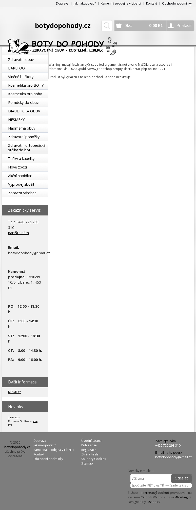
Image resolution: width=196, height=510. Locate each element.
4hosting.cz (183, 497)
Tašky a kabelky (21, 158)
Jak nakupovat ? (85, 3)
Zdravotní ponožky (24, 136)
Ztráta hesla (90, 454)
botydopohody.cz (63, 25)
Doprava (62, 3)
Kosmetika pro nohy (25, 93)
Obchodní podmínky (177, 3)
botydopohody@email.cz (173, 457)
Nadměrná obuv (21, 128)
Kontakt (151, 3)
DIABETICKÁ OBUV (24, 111)
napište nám (18, 232)
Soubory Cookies (93, 459)
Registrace (88, 450)
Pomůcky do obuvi (23, 102)
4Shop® (146, 497)
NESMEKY (16, 119)
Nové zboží (17, 167)
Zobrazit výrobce (22, 192)
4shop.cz (153, 502)
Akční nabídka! (20, 175)
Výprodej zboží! (21, 184)
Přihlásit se (89, 445)
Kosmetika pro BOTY (26, 85)
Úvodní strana (91, 441)
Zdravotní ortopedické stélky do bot (27, 147)
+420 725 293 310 (168, 445)
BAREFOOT (17, 68)
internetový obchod (155, 493)
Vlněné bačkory (20, 76)
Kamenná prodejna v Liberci (121, 3)
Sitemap (87, 463)
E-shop (133, 493)
